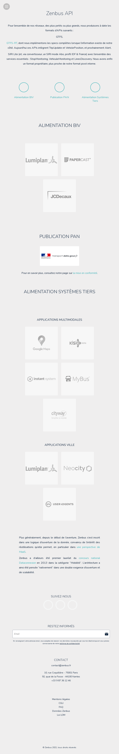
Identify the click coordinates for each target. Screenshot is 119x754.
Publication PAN (59, 97)
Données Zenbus (61, 711)
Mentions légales (61, 699)
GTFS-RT (12, 43)
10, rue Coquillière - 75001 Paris (61, 672)
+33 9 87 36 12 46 (61, 680)
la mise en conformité (85, 273)
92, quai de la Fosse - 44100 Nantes (61, 676)
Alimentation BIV (24, 97)
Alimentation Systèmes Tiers (95, 99)
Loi (61, 714)
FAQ (61, 707)
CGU (61, 703)
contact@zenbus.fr (61, 665)
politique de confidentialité (70, 643)
